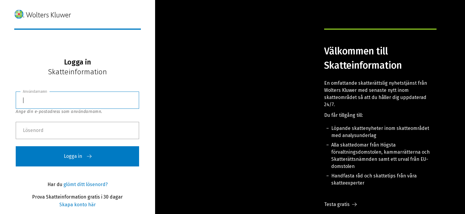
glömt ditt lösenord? (85, 184)
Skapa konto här (77, 204)
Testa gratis (340, 204)
